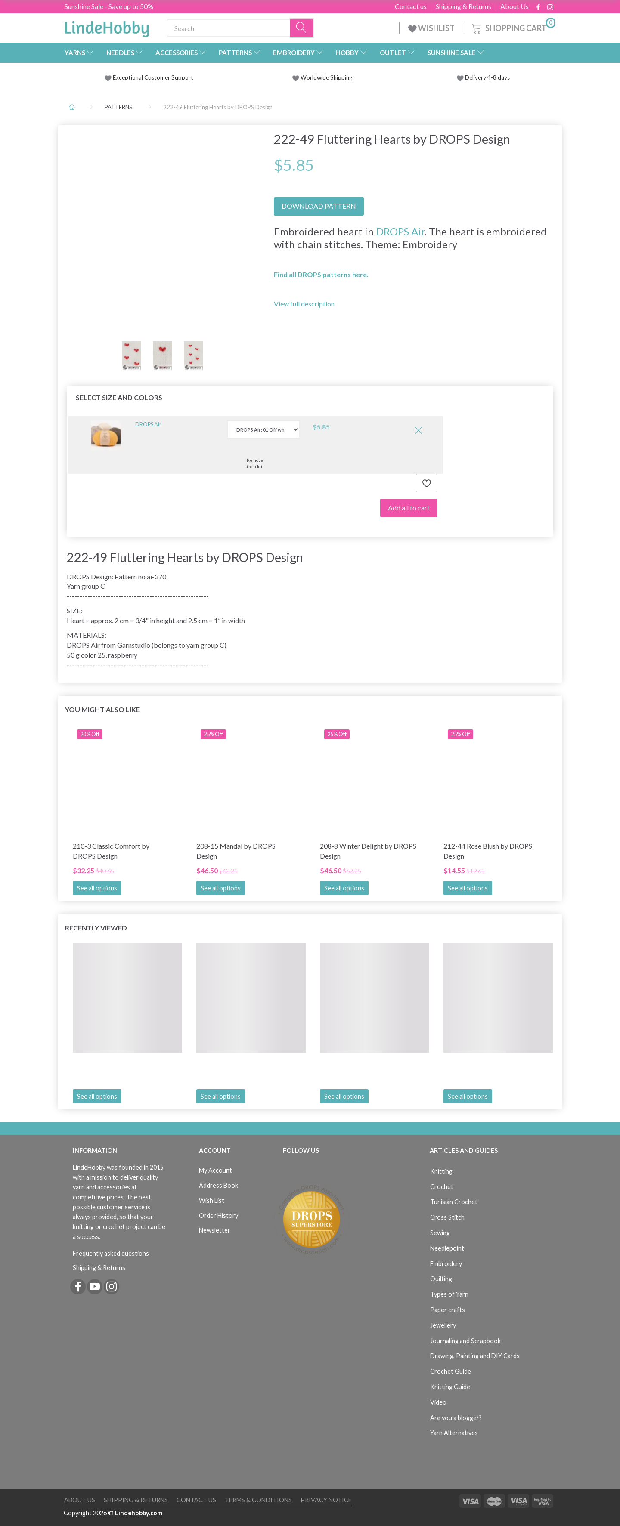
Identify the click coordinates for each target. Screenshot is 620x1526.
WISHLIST (432, 28)
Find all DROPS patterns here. (321, 274)
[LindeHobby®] (107, 26)
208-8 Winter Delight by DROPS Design (368, 851)
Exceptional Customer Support (153, 77)
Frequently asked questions (111, 1253)
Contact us (411, 6)
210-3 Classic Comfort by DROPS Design (111, 851)
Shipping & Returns (463, 6)
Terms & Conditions (258, 1500)
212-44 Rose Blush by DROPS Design (487, 851)
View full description (304, 304)
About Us (514, 6)
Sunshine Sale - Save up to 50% (109, 6)
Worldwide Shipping (322, 77)
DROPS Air (400, 231)
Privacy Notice (326, 1500)
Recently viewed (96, 928)
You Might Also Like (102, 709)
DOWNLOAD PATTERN (319, 206)
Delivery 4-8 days (483, 77)
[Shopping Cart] (513, 27)
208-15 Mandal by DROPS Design (236, 851)
